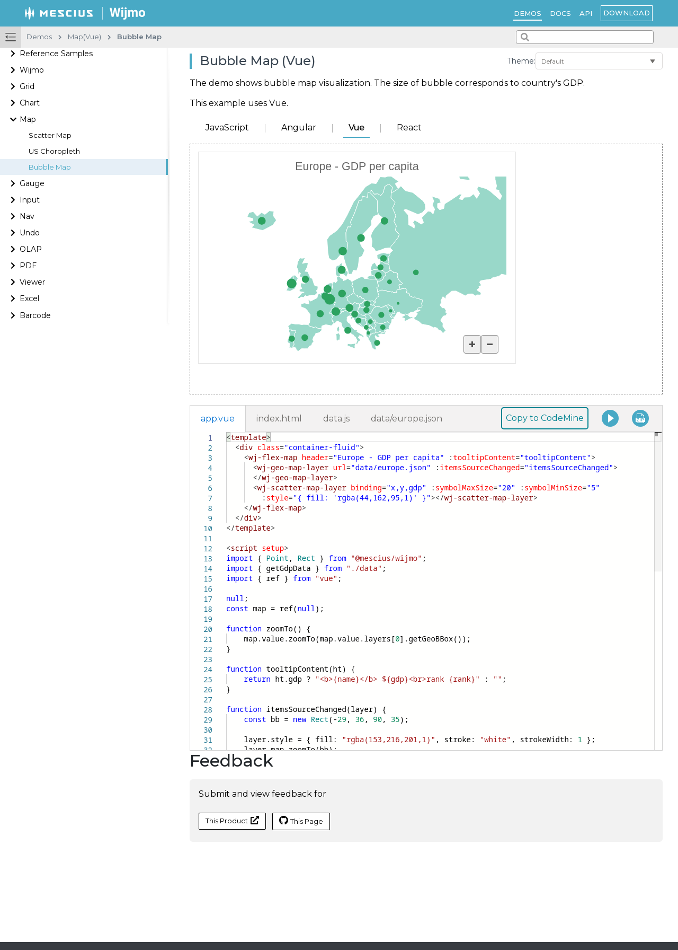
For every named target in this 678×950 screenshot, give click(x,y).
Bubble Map (50, 167)
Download (626, 12)
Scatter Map (50, 135)
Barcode (35, 315)
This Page (301, 820)
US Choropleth (54, 151)
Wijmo (32, 70)
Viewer (32, 282)
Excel (29, 298)
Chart (30, 103)
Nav (27, 216)
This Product (232, 820)
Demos (527, 13)
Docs (560, 13)
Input (30, 200)
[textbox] (226, 432)
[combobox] (585, 37)
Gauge (32, 183)
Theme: (521, 61)
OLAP (31, 249)
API (585, 13)
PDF (28, 265)
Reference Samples (56, 53)
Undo (30, 232)
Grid (27, 86)
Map (28, 119)
